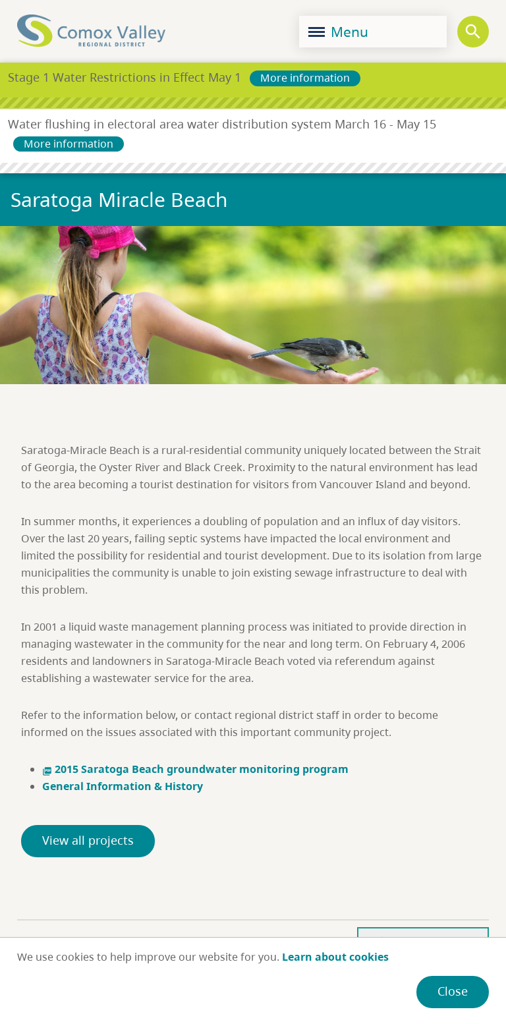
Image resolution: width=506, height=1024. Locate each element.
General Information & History (122, 786)
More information (305, 78)
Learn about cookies (335, 957)
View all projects (88, 840)
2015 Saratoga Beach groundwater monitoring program (195, 769)
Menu (338, 31)
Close (452, 991)
